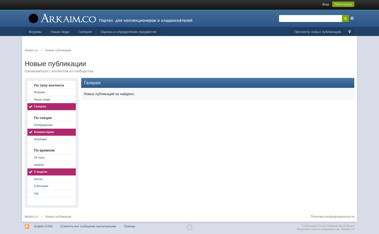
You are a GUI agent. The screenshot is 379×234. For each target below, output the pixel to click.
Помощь (129, 226)
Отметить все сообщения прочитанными (88, 226)
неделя (39, 164)
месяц (38, 179)
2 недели (40, 171)
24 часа (39, 157)
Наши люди (60, 32)
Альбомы (40, 139)
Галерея (85, 32)
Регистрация (343, 4)
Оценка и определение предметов (128, 32)
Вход (325, 4)
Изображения (43, 125)
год (36, 193)
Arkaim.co (31, 216)
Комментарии (44, 132)
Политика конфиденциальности (332, 216)
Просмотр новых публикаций (317, 32)
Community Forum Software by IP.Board (328, 226)
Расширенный (352, 18)
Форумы (35, 32)
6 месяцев (41, 186)
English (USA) (43, 226)
